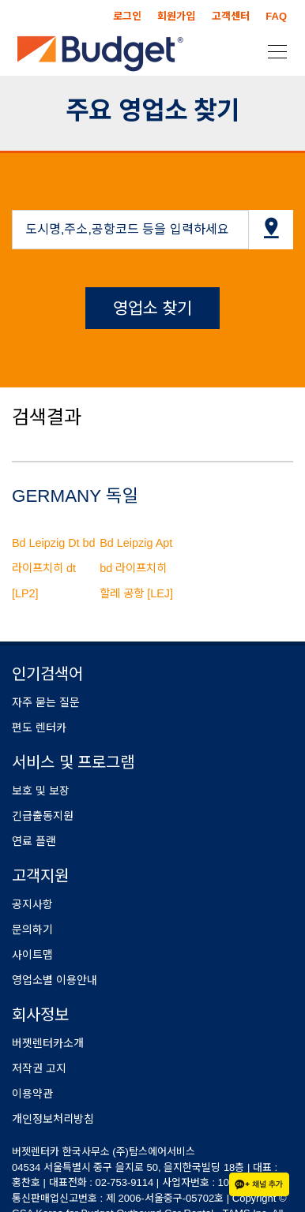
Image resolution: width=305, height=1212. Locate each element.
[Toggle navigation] (272, 50)
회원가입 (176, 16)
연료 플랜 (34, 841)
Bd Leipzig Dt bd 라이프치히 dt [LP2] (54, 568)
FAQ (276, 16)
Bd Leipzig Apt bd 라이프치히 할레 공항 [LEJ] (136, 568)
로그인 (127, 16)
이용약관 (32, 1093)
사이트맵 (32, 954)
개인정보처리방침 (53, 1119)
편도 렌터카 (39, 727)
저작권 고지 (39, 1068)
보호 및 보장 (41, 790)
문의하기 (32, 929)
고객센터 (231, 16)
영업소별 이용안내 (54, 980)
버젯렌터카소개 (48, 1043)
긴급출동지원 (42, 816)
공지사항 (32, 904)
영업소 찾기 (153, 308)
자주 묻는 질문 (46, 702)
